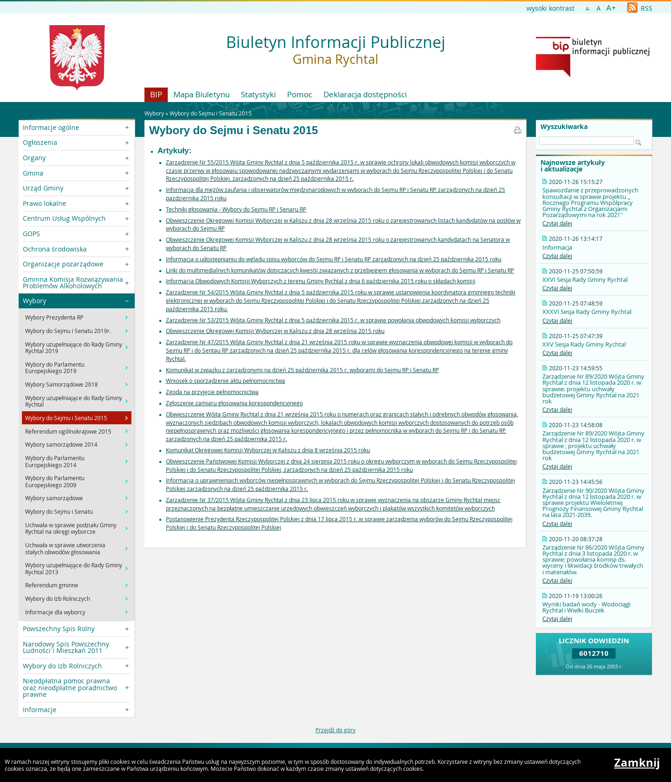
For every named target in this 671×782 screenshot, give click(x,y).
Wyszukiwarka (564, 126)
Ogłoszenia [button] (40, 142)
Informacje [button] (39, 709)
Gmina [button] (33, 173)
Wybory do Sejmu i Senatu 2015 (211, 113)
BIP (156, 94)
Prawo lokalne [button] (44, 203)
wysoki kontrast (551, 8)
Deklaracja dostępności (365, 94)
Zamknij (637, 762)
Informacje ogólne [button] (51, 127)
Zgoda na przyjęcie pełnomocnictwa (212, 391)
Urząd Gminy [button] (43, 188)
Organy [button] (34, 157)
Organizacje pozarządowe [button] (63, 263)
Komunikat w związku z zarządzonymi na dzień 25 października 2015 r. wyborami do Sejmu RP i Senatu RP (302, 370)
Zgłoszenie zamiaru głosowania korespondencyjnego (234, 403)
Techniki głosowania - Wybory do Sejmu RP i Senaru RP (236, 209)
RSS (639, 8)
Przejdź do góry (335, 730)
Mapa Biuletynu (201, 94)
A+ (611, 7)
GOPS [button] (31, 233)
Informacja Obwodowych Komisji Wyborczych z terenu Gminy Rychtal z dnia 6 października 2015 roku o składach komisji (320, 281)
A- (588, 8)
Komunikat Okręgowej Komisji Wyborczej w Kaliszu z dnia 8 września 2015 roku (268, 450)
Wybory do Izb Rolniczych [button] (62, 665)
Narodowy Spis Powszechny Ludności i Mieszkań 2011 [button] (66, 647)
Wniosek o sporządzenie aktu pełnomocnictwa (225, 380)
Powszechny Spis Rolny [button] (59, 628)
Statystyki (258, 94)
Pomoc (299, 94)
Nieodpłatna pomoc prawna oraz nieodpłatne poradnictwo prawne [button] (70, 687)
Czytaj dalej (557, 223)
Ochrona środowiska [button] (55, 249)
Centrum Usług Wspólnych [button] (64, 218)
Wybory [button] (34, 300)
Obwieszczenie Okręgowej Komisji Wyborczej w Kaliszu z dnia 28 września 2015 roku (275, 330)
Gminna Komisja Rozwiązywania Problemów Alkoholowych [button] (73, 282)
